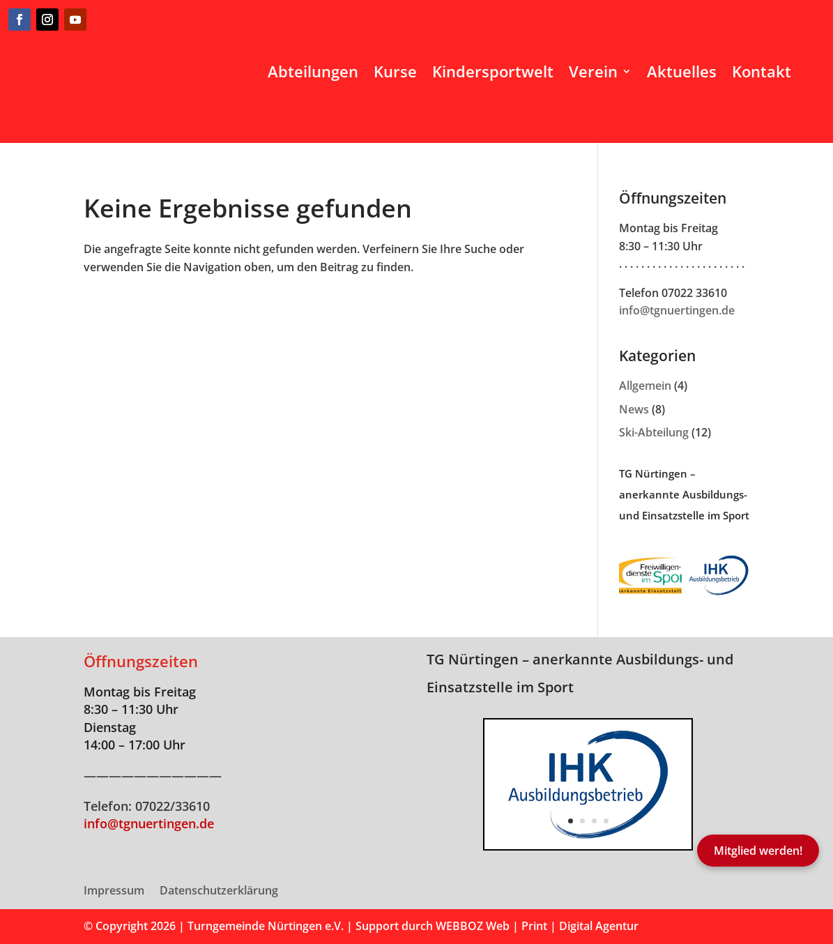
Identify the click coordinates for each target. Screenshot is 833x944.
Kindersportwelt (492, 71)
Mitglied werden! (758, 850)
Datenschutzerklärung (219, 891)
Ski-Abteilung (654, 432)
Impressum (114, 891)
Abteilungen (313, 71)
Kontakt (761, 71)
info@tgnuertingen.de (677, 310)
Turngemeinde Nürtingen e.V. (267, 926)
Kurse (395, 71)
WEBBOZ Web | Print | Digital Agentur (537, 926)
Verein (593, 71)
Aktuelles (682, 71)
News (634, 409)
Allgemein (645, 385)
